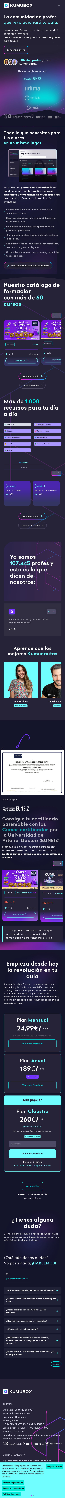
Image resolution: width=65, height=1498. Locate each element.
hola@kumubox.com (20, 1413)
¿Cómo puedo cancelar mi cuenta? (32, 1329)
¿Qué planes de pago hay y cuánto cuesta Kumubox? (32, 1290)
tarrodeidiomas (21, 706)
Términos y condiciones (13, 1488)
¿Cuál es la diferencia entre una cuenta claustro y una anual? (32, 1300)
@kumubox (20, 1417)
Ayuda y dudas (10, 1420)
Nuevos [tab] (24, 467)
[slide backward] (54, 315)
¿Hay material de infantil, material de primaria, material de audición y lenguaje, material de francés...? (32, 1340)
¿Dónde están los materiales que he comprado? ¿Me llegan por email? (32, 1353)
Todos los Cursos (32, 385)
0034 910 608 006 (24, 1410)
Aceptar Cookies (54, 1466)
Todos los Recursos (32, 525)
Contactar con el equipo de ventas (32, 1165)
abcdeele (58, 706)
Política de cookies (11, 1494)
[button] (31, 1495)
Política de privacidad (13, 1483)
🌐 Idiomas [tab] (23, 462)
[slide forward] (59, 315)
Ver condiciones (32, 1198)
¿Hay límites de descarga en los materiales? (32, 1321)
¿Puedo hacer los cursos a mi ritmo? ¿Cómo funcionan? (32, 1311)
